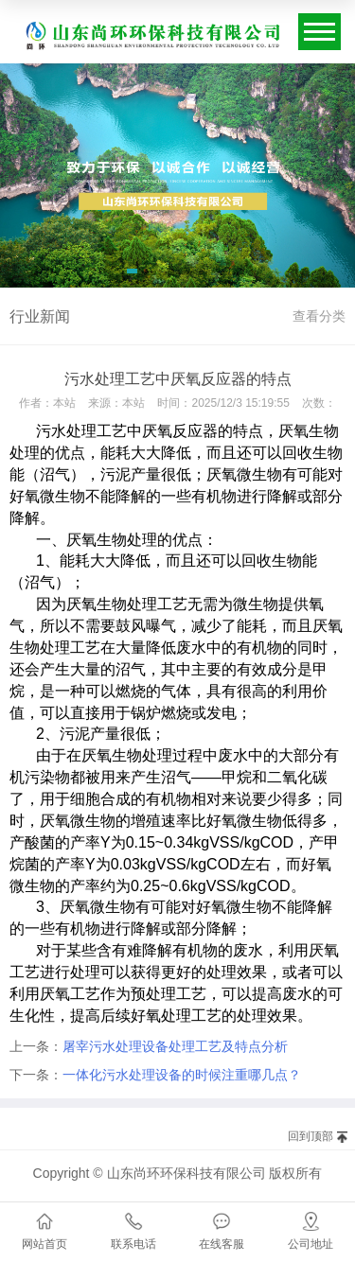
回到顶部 (310, 1136)
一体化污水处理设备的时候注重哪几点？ (181, 1074)
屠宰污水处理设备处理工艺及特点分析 (175, 1046)
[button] (132, 274)
